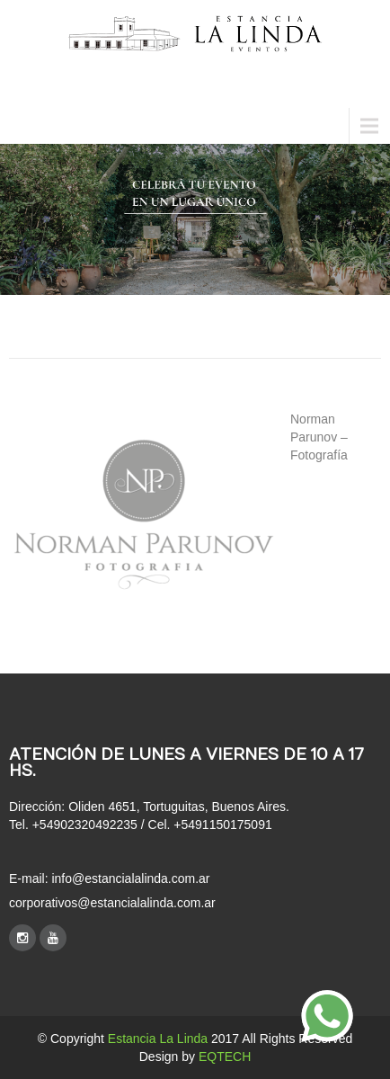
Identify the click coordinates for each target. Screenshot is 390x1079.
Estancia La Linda (158, 1038)
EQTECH (225, 1056)
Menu (27, 125)
